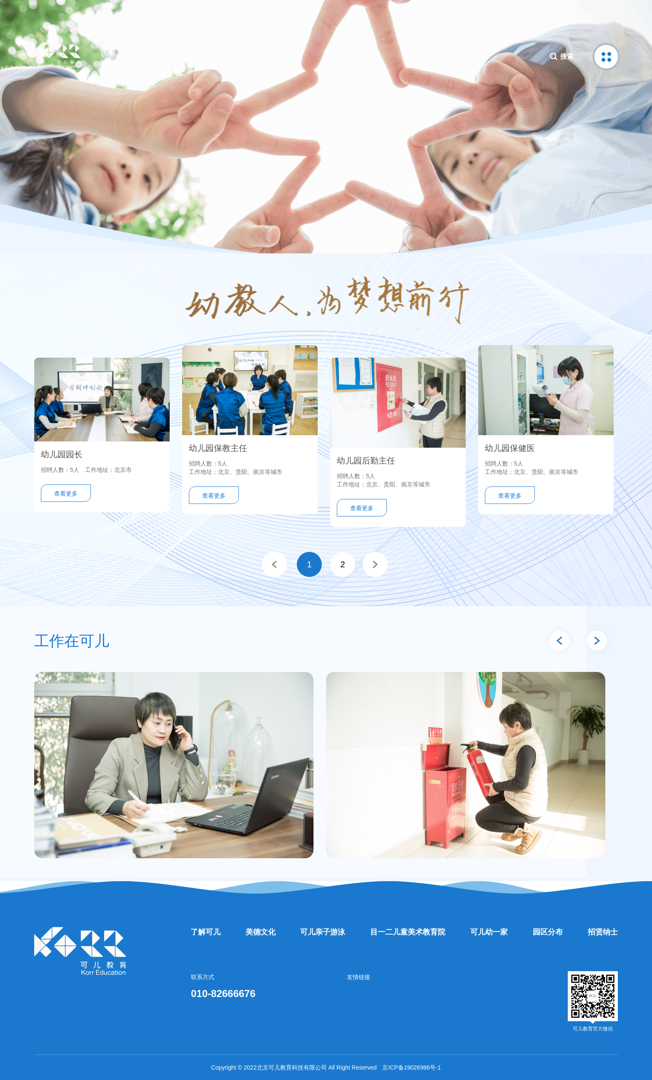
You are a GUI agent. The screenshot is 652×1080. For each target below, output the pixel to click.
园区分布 (548, 932)
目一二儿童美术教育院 (407, 932)
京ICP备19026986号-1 (411, 1067)
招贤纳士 (603, 932)
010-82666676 (223, 993)
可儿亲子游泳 (322, 932)
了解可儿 (206, 932)
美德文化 (261, 932)
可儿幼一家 (489, 932)
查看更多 (66, 493)
